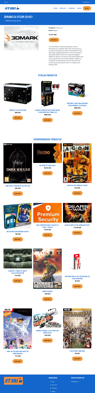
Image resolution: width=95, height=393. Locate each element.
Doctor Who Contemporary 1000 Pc (18, 231)
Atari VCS (63, 8)
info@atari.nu (86, 2)
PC (62, 28)
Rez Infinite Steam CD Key (47, 165)
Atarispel (71, 8)
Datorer (58, 28)
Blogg (79, 8)
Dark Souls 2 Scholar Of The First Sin (18, 186)
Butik (87, 8)
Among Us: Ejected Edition (17, 110)
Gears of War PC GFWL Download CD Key (77, 225)
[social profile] (10, 2)
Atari (55, 8)
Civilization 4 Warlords (77, 351)
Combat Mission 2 (47, 291)
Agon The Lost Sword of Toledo (77, 185)
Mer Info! (54, 40)
